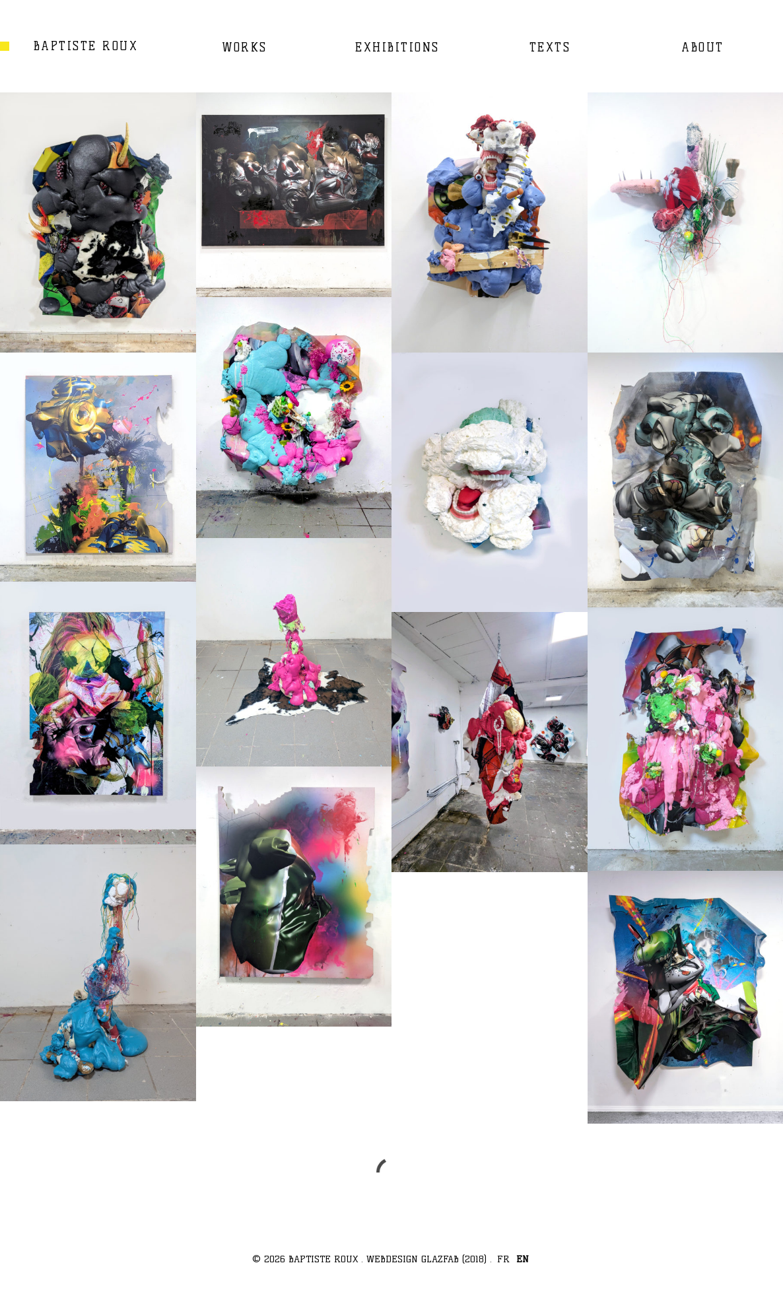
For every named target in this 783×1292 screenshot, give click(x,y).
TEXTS (550, 47)
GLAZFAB (440, 1259)
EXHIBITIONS (397, 47)
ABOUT (702, 47)
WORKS (244, 47)
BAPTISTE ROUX (86, 46)
